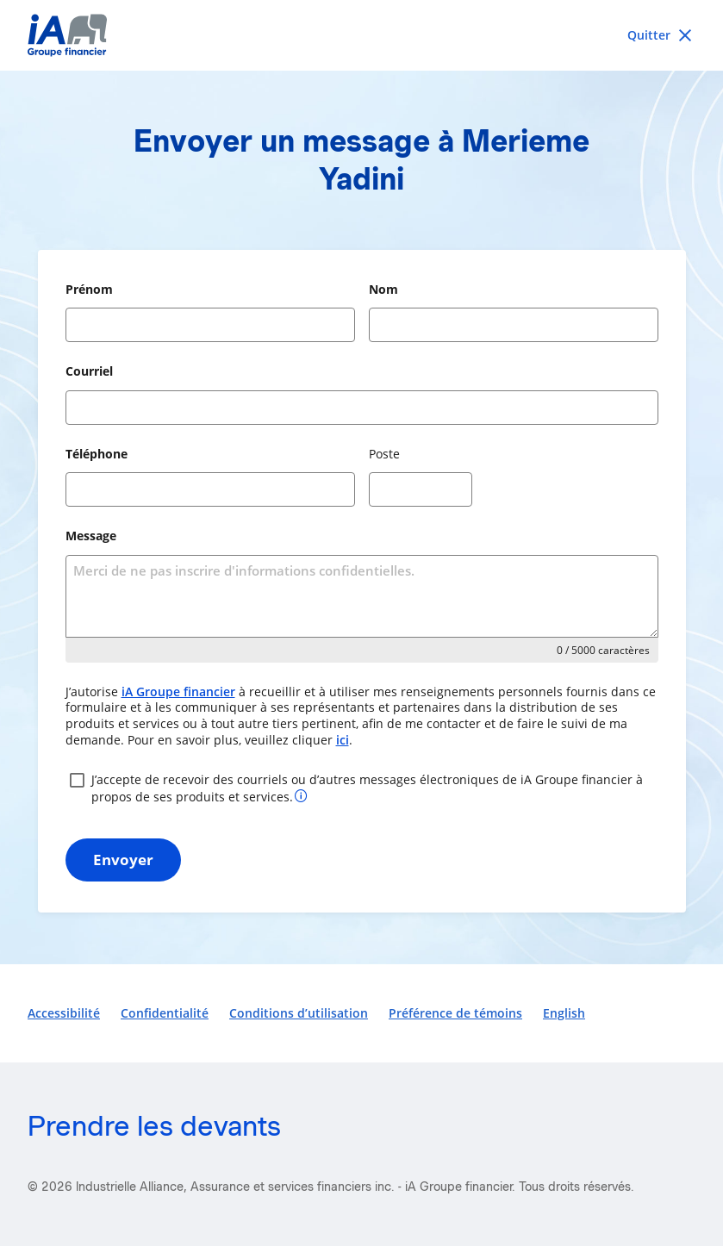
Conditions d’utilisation (298, 1013)
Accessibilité (64, 1013)
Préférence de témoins (455, 1013)
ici (342, 740)
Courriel (89, 371)
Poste (384, 453)
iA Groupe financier (178, 691)
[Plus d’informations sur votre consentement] (301, 794)
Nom (383, 289)
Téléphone (96, 453)
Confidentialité (165, 1013)
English (564, 1013)
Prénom (89, 289)
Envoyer (123, 859)
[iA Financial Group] (361, 35)
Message (90, 535)
